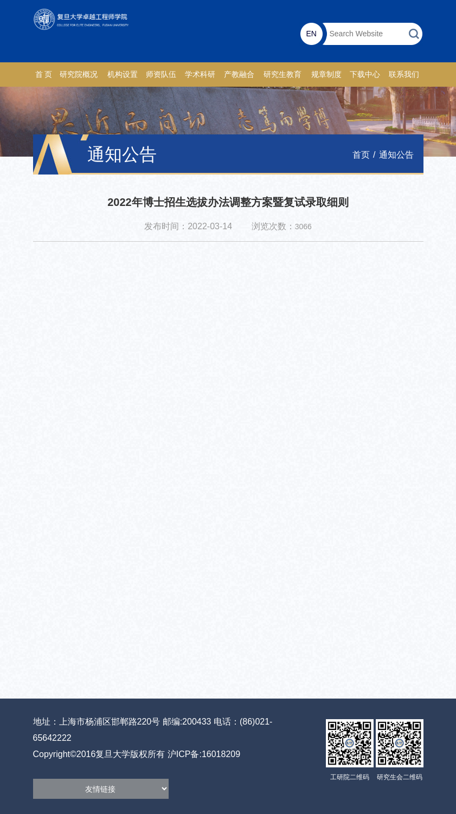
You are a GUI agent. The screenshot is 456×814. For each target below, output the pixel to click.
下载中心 (365, 74)
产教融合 (239, 74)
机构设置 (122, 74)
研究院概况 (79, 74)
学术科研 (200, 74)
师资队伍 (161, 74)
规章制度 (326, 74)
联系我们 (404, 74)
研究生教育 (282, 74)
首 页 (44, 74)
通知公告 (396, 154)
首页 (361, 154)
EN (311, 33)
